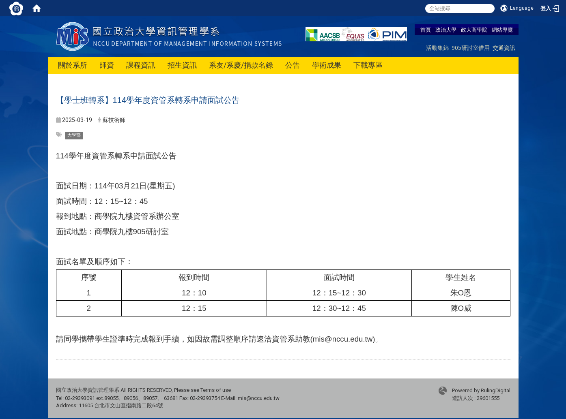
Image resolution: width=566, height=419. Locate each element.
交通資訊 (504, 47)
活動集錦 (437, 47)
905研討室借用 (471, 47)
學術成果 (326, 65)
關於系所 (72, 65)
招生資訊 (182, 65)
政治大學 (445, 29)
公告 (292, 65)
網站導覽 (502, 29)
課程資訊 (140, 65)
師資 (106, 65)
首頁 (425, 29)
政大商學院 (474, 29)
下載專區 (368, 65)
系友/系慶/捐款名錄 (241, 65)
